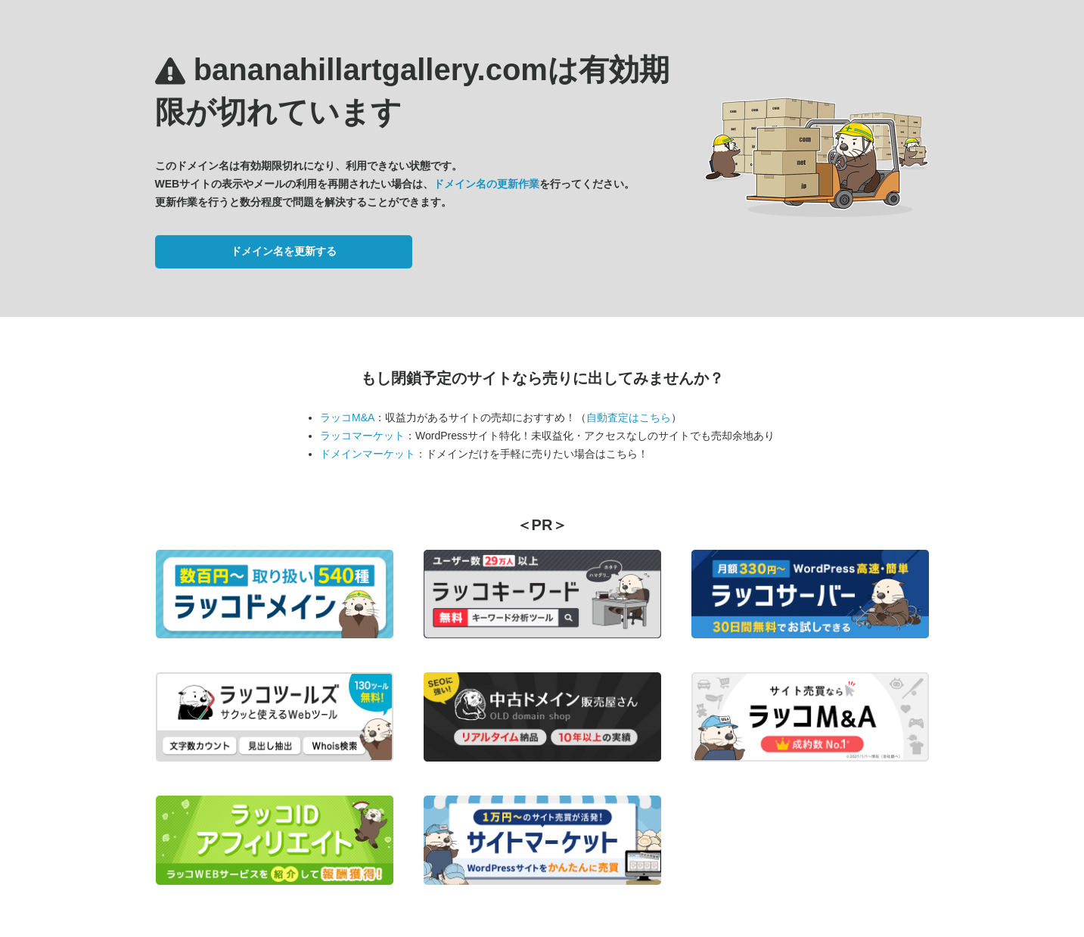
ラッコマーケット (362, 436)
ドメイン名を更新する (284, 251)
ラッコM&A (347, 417)
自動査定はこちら (628, 417)
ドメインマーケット (367, 454)
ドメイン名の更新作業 (486, 184)
